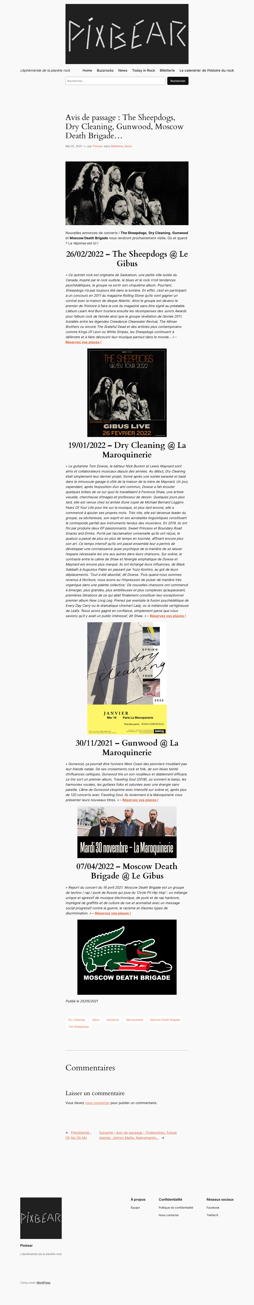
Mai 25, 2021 (73, 146)
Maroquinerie (134, 1019)
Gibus (95, 1019)
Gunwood (113, 1019)
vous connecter (97, 1103)
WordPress (43, 1282)
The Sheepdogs (78, 1026)
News (128, 146)
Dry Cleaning (76, 1019)
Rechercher (177, 81)
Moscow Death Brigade (165, 1019)
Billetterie (117, 146)
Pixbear (98, 146)
